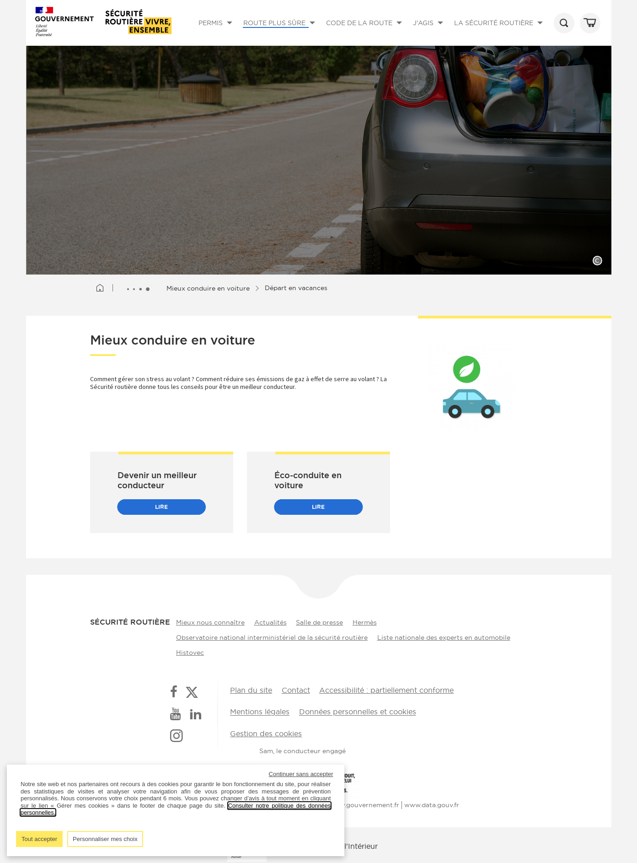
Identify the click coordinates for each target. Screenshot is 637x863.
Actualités (270, 621)
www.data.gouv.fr (431, 801)
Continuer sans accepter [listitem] (301, 774)
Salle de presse (321, 621)
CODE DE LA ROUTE (366, 31)
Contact (294, 689)
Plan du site (251, 689)
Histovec (188, 651)
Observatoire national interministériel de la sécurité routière (270, 636)
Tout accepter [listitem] (39, 839)
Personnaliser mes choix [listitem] (105, 839)
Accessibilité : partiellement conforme (384, 689)
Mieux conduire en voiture (210, 287)
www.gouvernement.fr (364, 801)
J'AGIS (430, 31)
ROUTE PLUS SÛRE (281, 31)
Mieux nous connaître (208, 621)
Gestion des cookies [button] (266, 732)
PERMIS (217, 31)
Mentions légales (259, 711)
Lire (161, 507)
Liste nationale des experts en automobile (443, 636)
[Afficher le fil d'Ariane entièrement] (140, 288)
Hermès (369, 621)
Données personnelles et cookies (356, 711)
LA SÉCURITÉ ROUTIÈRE (500, 31)
